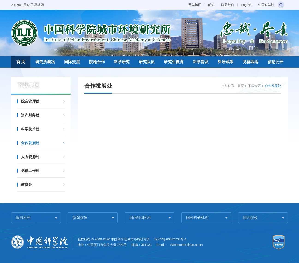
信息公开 (275, 62)
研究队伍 (147, 62)
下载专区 (254, 86)
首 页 (20, 62)
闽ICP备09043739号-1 (170, 239)
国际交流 (72, 62)
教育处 (26, 185)
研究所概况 (45, 62)
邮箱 (211, 4)
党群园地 (250, 62)
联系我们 (227, 4)
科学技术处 (30, 129)
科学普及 (201, 62)
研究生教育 (174, 62)
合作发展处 (30, 143)
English (246, 4)
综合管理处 (30, 101)
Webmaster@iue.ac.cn (186, 245)
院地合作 (97, 62)
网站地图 (194, 4)
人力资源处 (30, 157)
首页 (241, 86)
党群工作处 (30, 171)
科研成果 (225, 62)
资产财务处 (30, 115)
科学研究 (122, 62)
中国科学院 (266, 4)
